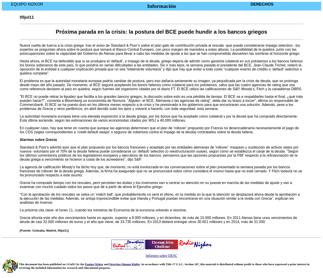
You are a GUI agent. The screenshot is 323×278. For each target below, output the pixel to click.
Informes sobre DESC (161, 256)
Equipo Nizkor (94, 264)
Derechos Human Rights (124, 264)
